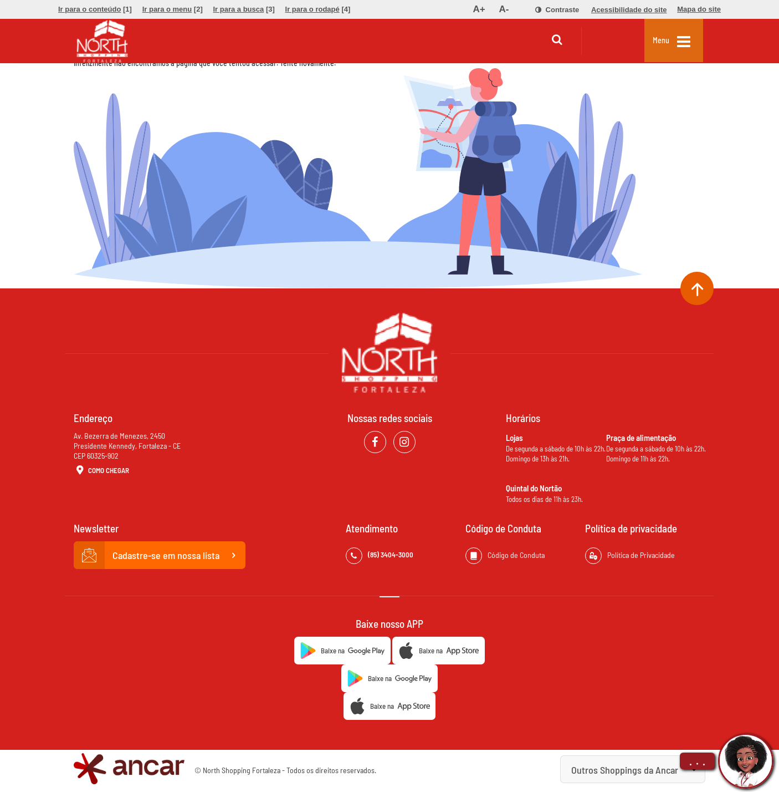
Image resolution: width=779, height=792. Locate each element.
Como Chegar (101, 470)
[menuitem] (95, 9)
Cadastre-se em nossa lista (159, 555)
